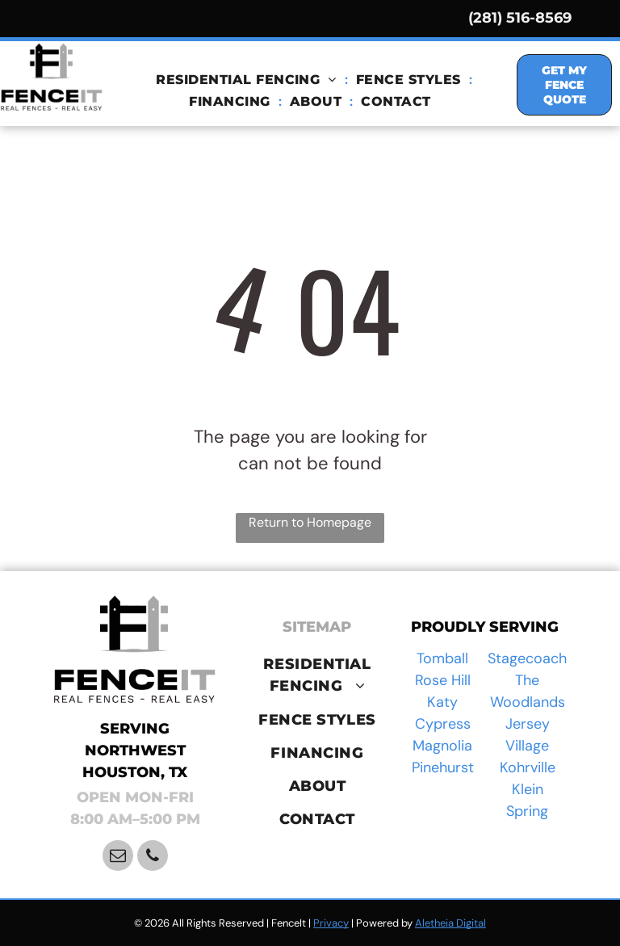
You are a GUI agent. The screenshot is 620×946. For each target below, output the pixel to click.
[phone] (152, 857)
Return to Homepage (310, 522)
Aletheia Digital (450, 923)
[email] (118, 857)
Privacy (331, 923)
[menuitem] (248, 79)
